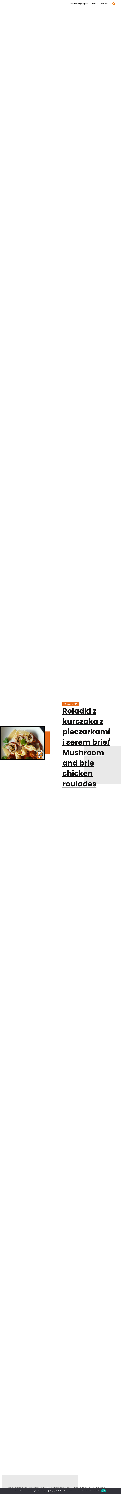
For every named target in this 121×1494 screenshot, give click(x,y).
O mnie (94, 3)
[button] (113, 3)
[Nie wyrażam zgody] (119, 1491)
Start (65, 3)
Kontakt (104, 3)
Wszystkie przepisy (79, 3)
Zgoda (103, 1491)
